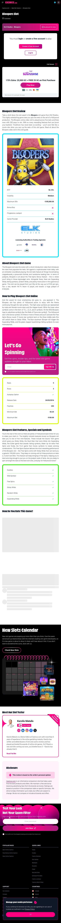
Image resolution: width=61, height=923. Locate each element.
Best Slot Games (16, 8)
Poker (33, 869)
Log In (30, 53)
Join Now (30, 828)
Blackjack (34, 862)
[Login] (58, 2)
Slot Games (35, 859)
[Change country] (55, 2)
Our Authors (6, 891)
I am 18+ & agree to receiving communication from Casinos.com (21, 371)
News (33, 849)
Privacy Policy (30, 909)
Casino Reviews (36, 856)
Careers (5, 897)
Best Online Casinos (8, 849)
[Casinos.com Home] (11, 2)
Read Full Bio (11, 754)
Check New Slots (12, 650)
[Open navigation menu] (2, 2)
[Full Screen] (52, 64)
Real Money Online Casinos (10, 853)
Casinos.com (6, 8)
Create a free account (30, 46)
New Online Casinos (8, 856)
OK (30, 914)
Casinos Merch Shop (37, 882)
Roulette (34, 866)
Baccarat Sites (36, 872)
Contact (5, 894)
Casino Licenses (36, 879)
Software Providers (37, 876)
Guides (34, 853)
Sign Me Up (50, 367)
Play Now (27, 86)
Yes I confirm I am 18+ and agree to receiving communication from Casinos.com (23, 834)
